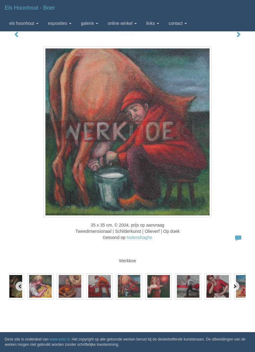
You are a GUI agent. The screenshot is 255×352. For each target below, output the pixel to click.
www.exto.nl (60, 339)
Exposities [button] (60, 23)
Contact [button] (178, 23)
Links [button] (152, 23)
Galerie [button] (89, 23)
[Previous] (20, 286)
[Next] (234, 286)
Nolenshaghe (139, 237)
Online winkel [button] (122, 23)
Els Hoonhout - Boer (30, 8)
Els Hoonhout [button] (24, 23)
